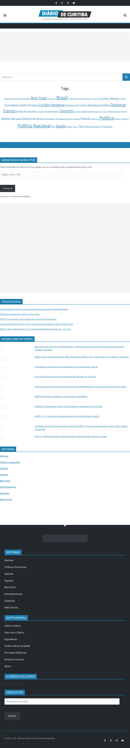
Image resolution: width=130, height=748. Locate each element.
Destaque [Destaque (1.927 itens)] (58, 105)
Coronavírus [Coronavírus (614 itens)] (11, 105)
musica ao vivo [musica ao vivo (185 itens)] (114, 111)
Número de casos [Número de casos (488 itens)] (11, 118)
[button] (4, 15)
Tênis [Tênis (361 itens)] (81, 126)
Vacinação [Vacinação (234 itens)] (107, 126)
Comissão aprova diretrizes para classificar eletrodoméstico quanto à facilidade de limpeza (80, 386)
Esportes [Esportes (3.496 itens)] (67, 111)
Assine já (7, 188)
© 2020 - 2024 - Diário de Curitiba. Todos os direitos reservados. (30, 738)
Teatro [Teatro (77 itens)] (75, 127)
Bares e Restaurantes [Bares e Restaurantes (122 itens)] (21, 98)
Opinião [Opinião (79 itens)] (77, 119)
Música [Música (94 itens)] (124, 111)
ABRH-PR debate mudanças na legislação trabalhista (61, 396)
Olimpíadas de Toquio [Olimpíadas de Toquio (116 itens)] (64, 119)
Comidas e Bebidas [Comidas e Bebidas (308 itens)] (109, 98)
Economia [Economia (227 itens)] (31, 111)
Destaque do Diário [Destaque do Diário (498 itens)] (98, 105)
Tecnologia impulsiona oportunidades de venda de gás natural (66, 366)
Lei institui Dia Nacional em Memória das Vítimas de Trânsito (65, 376)
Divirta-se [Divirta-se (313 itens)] (21, 111)
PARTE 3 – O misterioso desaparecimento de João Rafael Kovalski (67, 416)
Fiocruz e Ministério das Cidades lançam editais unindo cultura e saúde (71, 436)
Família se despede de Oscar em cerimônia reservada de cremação (68, 406)
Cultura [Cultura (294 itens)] (34, 105)
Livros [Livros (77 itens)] (104, 112)
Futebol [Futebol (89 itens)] (77, 111)
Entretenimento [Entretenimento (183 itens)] (52, 111)
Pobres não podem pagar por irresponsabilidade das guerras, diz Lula (35, 329)
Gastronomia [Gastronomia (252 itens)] (87, 111)
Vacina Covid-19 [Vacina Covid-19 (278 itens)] (93, 126)
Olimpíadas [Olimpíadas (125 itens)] (49, 119)
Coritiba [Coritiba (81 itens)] (122, 98)
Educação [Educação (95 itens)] (40, 111)
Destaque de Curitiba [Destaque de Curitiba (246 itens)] (76, 105)
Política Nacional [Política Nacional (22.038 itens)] (34, 126)
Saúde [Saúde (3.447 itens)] (61, 126)
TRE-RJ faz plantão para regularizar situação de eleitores (28, 319)
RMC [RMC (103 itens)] (53, 127)
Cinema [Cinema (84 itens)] (96, 98)
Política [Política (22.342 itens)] (106, 118)
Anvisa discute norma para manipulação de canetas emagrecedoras (34, 309)
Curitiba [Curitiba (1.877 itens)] (44, 105)
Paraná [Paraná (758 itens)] (85, 118)
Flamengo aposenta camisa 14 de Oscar (20, 314)
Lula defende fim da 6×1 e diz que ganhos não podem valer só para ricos (36, 324)
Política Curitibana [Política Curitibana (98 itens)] (121, 119)
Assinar (12, 716)
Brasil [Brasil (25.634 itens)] (62, 98)
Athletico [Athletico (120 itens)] (8, 98)
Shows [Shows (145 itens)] (69, 126)
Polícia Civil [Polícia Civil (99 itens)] (94, 119)
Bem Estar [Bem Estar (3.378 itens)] (39, 98)
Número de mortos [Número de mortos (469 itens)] (33, 118)
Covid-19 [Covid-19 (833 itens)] (24, 105)
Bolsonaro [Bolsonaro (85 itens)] (52, 98)
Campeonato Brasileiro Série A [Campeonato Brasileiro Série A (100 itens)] (80, 98)
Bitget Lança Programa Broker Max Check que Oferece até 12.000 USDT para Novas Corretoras (82, 356)
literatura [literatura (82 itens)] (98, 111)
